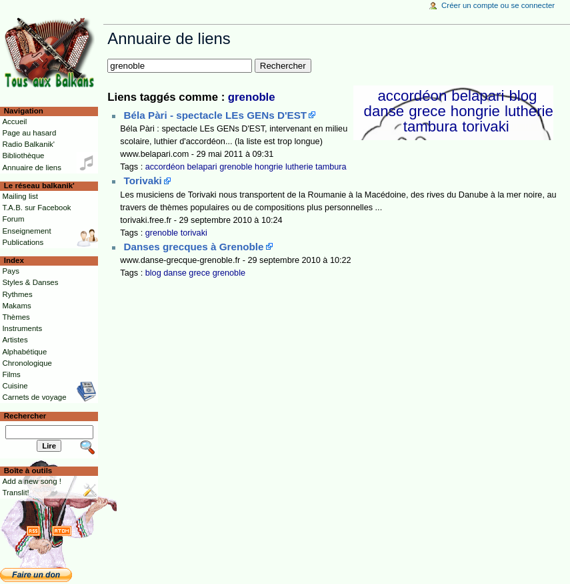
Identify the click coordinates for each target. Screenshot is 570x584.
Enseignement (26, 231)
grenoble (251, 97)
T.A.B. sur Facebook (36, 208)
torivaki (485, 126)
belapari (477, 95)
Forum (13, 219)
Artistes (14, 340)
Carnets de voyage (34, 397)
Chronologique (27, 363)
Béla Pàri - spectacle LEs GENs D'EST (215, 115)
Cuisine (14, 386)
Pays (10, 271)
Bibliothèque (23, 156)
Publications (22, 242)
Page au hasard (29, 133)
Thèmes (15, 317)
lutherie (529, 111)
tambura (430, 126)
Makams (16, 306)
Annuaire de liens (31, 168)
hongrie (475, 111)
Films (11, 374)
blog (523, 95)
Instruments (22, 328)
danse (384, 111)
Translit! (15, 493)
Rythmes (17, 294)
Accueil (14, 121)
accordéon (412, 95)
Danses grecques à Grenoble (194, 246)
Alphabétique (24, 352)
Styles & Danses (30, 282)
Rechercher (25, 416)
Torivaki (143, 180)
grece (427, 111)
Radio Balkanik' (28, 144)
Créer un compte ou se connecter (498, 5)
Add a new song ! (31, 481)
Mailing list (19, 196)
